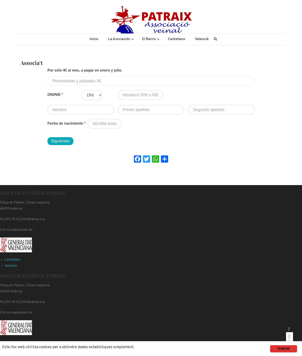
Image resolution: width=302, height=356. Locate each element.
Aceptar (283, 349)
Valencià (202, 39)
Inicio (94, 39)
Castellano (176, 39)
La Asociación (119, 39)
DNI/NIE (55, 94)
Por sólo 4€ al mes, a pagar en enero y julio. (84, 70)
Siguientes (60, 141)
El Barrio (149, 39)
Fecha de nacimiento (66, 123)
